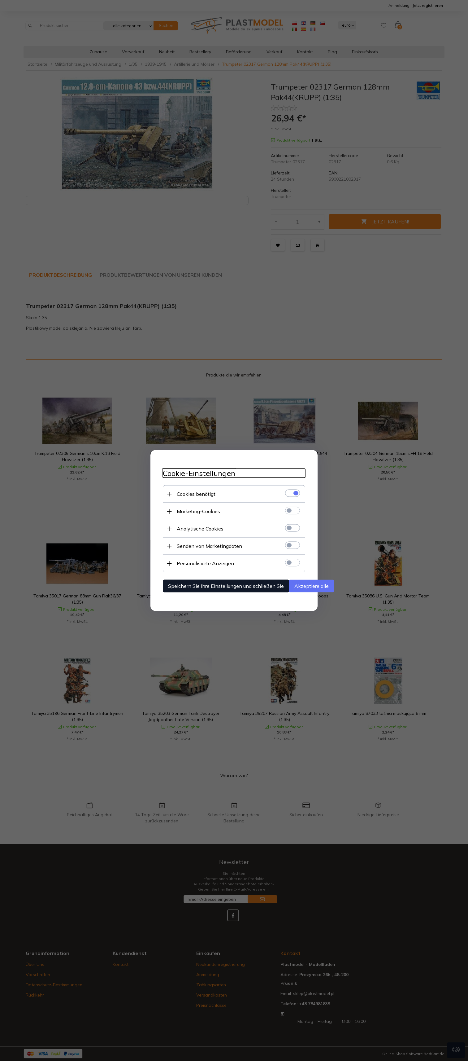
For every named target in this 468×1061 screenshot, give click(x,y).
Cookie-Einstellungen (199, 473)
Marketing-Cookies (198, 511)
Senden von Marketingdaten (209, 546)
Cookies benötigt (196, 494)
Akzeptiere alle (311, 586)
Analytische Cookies (200, 529)
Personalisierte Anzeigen (205, 563)
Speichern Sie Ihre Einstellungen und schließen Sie (226, 586)
